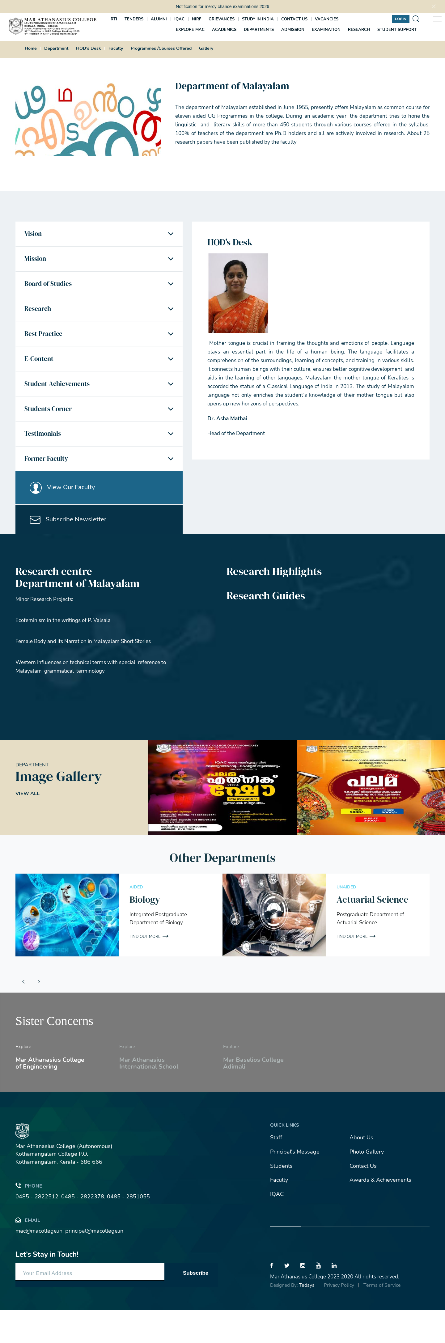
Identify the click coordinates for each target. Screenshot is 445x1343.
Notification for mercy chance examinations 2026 (222, 6)
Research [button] (39, 317)
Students (281, 1199)
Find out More (146, 969)
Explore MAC (190, 29)
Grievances (222, 18)
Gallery (206, 48)
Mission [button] (36, 262)
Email (27, 1253)
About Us (361, 1170)
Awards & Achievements (380, 1213)
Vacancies (326, 18)
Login (400, 18)
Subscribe (195, 1306)
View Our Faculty (64, 515)
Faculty (115, 48)
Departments (259, 29)
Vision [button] (34, 235)
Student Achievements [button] (59, 400)
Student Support (397, 29)
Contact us (294, 18)
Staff (276, 1170)
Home (31, 48)
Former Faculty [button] (48, 483)
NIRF (196, 18)
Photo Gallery (367, 1184)
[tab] (99, 235)
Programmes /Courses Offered (161, 48)
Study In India (258, 18)
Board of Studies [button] (50, 290)
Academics (224, 29)
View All (27, 826)
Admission (292, 29)
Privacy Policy (339, 1318)
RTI (114, 18)
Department (56, 48)
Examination (326, 29)
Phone (28, 1218)
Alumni (159, 18)
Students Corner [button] (50, 428)
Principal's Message (295, 1184)
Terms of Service (382, 1318)
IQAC (179, 18)
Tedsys (307, 1318)
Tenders (134, 18)
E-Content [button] (40, 373)
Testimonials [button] (44, 455)
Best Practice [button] (45, 345)
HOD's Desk (88, 48)
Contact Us (363, 1199)
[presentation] (23, 1015)
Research (359, 29)
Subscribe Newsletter (70, 550)
